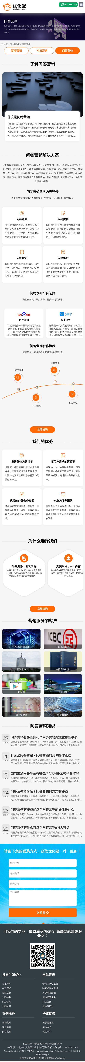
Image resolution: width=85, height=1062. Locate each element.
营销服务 (14, 44)
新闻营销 (16, 50)
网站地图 (46, 1033)
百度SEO (6, 990)
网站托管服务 (49, 1004)
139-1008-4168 (70, 5)
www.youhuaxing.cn (44, 1057)
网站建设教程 (40, 1050)
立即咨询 (42, 433)
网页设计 (46, 1008)
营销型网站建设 (50, 990)
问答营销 (26, 44)
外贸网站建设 (49, 999)
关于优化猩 (48, 1029)
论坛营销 (42, 50)
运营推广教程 (55, 1050)
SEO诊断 (6, 1013)
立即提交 (42, 919)
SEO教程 (27, 1050)
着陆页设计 (48, 1013)
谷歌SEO (6, 995)
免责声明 (46, 1038)
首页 (5, 44)
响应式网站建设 (50, 995)
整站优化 (6, 999)
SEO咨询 (6, 1008)
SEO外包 (6, 1004)
